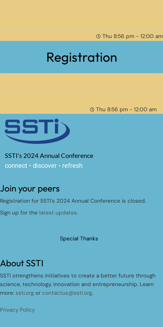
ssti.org (25, 292)
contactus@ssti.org (67, 292)
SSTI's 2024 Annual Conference (49, 155)
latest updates (58, 212)
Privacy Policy (17, 309)
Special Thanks (79, 238)
